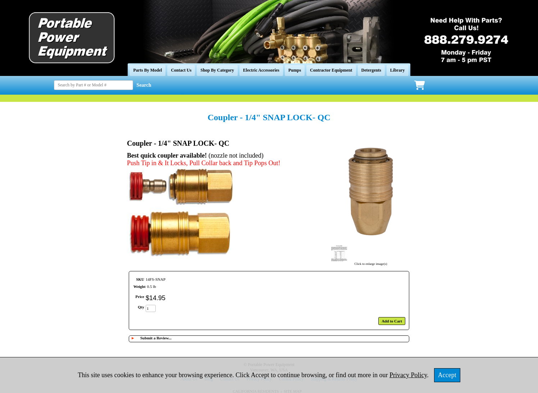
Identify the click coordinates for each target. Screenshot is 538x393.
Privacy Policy (408, 375)
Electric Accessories (261, 70)
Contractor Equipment (331, 70)
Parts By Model (147, 70)
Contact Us (181, 70)
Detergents (371, 70)
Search (144, 85)
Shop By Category (217, 70)
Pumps (294, 70)
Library (397, 70)
